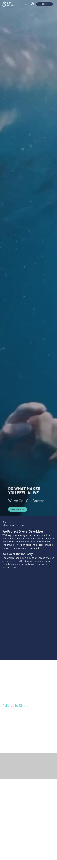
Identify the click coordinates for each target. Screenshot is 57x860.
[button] (26, 2)
